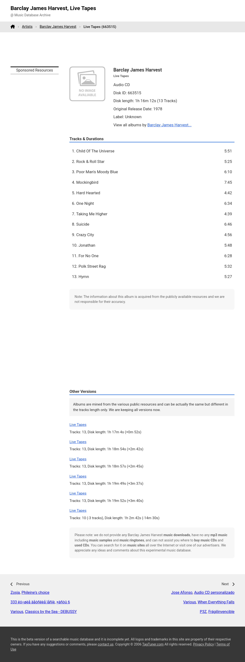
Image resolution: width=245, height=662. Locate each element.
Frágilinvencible (221, 611)
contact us (105, 644)
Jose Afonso (181, 592)
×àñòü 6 (63, 602)
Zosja (15, 592)
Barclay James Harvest (58, 26)
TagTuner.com (153, 644)
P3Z (203, 611)
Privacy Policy (203, 644)
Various (17, 611)
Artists (27, 26)
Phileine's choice (35, 592)
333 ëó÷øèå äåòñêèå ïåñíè (33, 602)
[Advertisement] (122, 49)
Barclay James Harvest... (169, 124)
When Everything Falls (216, 602)
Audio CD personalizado (214, 592)
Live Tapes (77, 425)
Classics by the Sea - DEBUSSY (51, 611)
